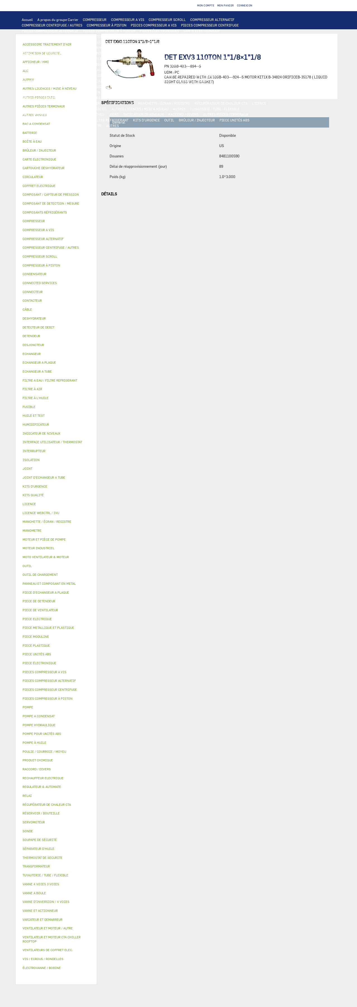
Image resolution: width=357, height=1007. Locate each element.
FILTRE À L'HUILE (136, 75)
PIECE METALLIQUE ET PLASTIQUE (213, 86)
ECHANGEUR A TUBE (198, 42)
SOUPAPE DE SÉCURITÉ (195, 81)
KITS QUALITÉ (65, 126)
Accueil (27, 19)
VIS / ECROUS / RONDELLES (43, 120)
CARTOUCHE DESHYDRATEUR (44, 86)
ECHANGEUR (107, 42)
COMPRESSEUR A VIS (127, 19)
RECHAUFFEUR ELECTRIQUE (117, 64)
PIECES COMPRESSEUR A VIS (154, 25)
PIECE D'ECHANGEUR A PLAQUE (46, 47)
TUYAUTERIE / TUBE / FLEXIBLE (215, 109)
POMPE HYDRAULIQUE (93, 70)
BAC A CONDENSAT (131, 92)
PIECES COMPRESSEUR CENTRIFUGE (210, 25)
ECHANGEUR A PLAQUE (159, 42)
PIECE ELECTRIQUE (176, 53)
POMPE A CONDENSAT (132, 70)
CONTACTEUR (255, 53)
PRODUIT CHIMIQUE (38, 114)
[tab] (56, 133)
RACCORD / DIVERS (183, 114)
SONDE (85, 64)
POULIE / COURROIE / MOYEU (81, 114)
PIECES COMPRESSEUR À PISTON (109, 31)
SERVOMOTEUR (117, 98)
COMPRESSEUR (95, 19)
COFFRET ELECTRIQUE (98, 59)
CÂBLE (71, 59)
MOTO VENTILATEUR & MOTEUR (151, 47)
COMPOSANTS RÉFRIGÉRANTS (45, 81)
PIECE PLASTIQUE (36, 92)
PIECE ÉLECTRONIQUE (39, 663)
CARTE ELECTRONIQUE (202, 31)
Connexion (244, 5)
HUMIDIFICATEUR (119, 103)
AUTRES (179, 109)
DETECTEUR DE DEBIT (155, 81)
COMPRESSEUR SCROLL (167, 19)
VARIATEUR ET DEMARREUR (219, 53)
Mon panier (225, 5)
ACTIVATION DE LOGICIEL (86, 109)
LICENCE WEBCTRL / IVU (41, 109)
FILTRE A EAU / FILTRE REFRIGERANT (99, 120)
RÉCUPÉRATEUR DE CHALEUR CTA (221, 103)
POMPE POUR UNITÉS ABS (42, 75)
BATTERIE (129, 42)
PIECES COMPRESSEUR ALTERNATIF (50, 31)
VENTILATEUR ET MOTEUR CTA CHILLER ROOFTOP (219, 47)
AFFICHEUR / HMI (105, 36)
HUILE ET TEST (78, 75)
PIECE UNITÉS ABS (234, 120)
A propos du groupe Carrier (57, 19)
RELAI (27, 59)
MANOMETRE (91, 126)
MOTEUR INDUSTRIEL (98, 53)
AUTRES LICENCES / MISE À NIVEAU (140, 109)
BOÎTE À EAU (160, 92)
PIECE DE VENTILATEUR (138, 53)
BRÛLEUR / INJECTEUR (197, 120)
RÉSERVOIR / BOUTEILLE (194, 92)
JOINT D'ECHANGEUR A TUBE (99, 47)
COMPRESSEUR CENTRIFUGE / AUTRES (52, 25)
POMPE (66, 70)
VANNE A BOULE (145, 98)
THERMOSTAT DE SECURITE (232, 64)
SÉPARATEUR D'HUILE (172, 75)
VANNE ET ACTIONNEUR (40, 98)
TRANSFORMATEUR (136, 59)
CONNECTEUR (155, 64)
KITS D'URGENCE (146, 120)
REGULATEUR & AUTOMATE (144, 36)
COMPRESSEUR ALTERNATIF (212, 19)
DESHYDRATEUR (229, 81)
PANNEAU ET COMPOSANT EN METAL (83, 92)
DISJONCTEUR (166, 59)
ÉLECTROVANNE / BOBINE (182, 98)
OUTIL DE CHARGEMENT (189, 36)
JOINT (114, 114)
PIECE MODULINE (36, 126)
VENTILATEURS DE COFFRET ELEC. (49, 64)
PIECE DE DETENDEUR (164, 86)
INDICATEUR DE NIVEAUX (143, 114)
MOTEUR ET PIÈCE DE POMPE (204, 70)
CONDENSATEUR (213, 59)
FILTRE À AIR (89, 103)
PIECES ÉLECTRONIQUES (159, 31)
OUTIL (169, 120)
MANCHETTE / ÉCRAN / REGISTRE (164, 103)
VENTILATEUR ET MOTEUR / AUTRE (49, 53)
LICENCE (259, 103)
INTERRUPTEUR (48, 59)
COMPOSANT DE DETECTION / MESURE (52, 42)
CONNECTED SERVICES (188, 64)
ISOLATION (228, 92)
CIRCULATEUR (165, 70)
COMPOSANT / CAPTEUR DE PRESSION (103, 81)
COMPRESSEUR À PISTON (106, 25)
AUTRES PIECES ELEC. (39, 70)
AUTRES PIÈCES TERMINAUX (225, 114)
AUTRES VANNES (220, 98)
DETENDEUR (133, 86)
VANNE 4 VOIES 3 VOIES (81, 98)
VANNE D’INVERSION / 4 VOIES (95, 86)
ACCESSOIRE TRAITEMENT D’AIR (48, 103)
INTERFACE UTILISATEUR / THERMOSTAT (54, 36)
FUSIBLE (190, 59)
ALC (89, 42)
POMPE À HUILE (206, 75)
